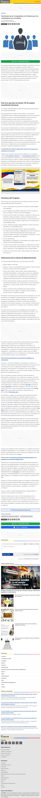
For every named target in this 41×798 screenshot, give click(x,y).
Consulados (3, 661)
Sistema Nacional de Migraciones (8, 683)
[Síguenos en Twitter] (6, 743)
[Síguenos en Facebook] (2, 743)
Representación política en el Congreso (10, 516)
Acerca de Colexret (5, 750)
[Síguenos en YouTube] (17, 743)
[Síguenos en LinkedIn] (20, 743)
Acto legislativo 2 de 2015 (29, 156)
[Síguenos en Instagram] (13, 743)
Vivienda (3, 687)
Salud (2, 681)
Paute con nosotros (5, 755)
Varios (2, 685)
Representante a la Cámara (26, 516)
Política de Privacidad (5, 753)
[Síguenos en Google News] (9, 743)
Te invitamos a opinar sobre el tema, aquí (20, 510)
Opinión (3, 672)
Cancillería (3, 657)
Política (3, 13)
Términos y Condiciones (6, 752)
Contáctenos (4, 757)
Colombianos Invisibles (6, 659)
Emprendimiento (4, 668)
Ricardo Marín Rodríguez (8, 20)
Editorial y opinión (5, 769)
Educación (3, 665)
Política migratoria (5, 676)
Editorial (3, 663)
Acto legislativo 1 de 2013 (12, 156)
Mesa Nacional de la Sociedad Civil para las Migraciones (13, 670)
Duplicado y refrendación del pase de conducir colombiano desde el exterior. (19, 727)
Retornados (3, 678)
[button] (37, 1)
